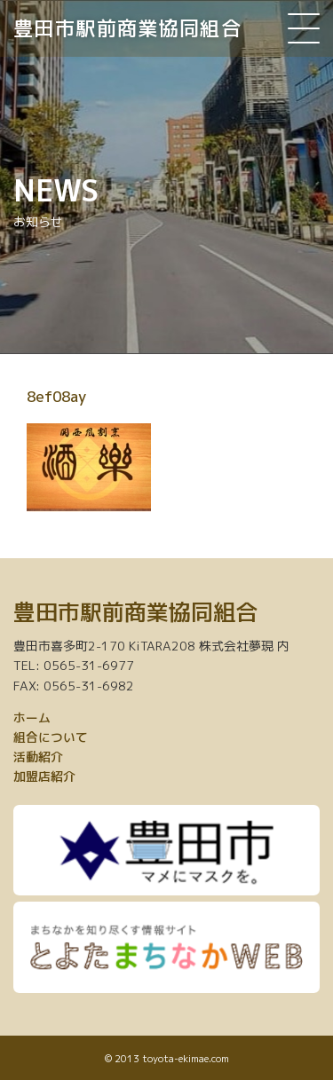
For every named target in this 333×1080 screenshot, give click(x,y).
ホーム (32, 717)
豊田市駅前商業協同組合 (127, 28)
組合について (50, 737)
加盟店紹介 (44, 776)
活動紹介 (38, 756)
